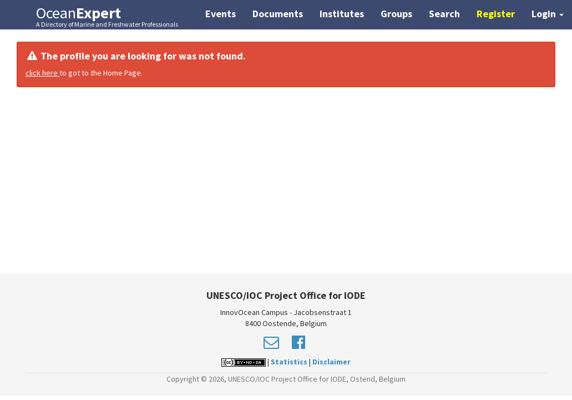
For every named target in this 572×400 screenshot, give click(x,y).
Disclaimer (331, 362)
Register (496, 13)
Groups (396, 13)
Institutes (342, 13)
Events (220, 13)
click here (42, 73)
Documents (277, 13)
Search (444, 13)
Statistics (289, 362)
